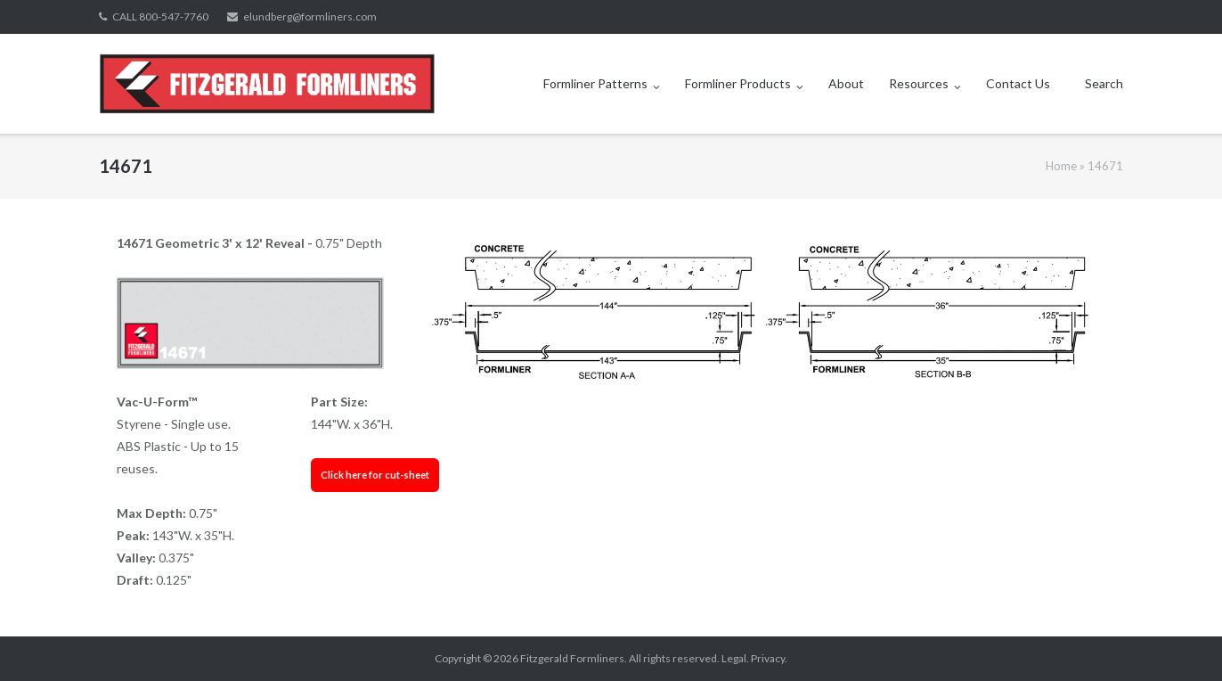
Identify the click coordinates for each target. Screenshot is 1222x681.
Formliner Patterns (595, 83)
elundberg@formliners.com (310, 16)
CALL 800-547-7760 (160, 16)
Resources (919, 83)
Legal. (735, 658)
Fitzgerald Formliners (572, 658)
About (846, 83)
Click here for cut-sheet (375, 474)
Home (1061, 166)
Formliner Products (738, 83)
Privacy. (769, 658)
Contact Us (1018, 83)
